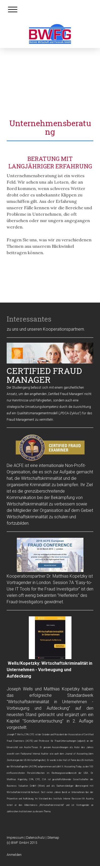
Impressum (15, 838)
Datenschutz (35, 838)
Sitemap (53, 838)
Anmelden (14, 855)
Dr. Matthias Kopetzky (67, 576)
